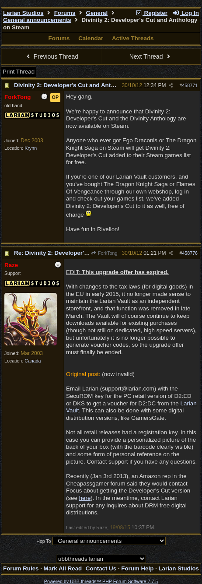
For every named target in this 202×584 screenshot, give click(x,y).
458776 (190, 253)
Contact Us (101, 568)
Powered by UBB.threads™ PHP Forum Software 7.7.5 (101, 581)
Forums (65, 13)
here (85, 498)
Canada (32, 360)
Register (151, 13)
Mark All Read (63, 568)
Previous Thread (51, 56)
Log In (186, 13)
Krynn (30, 148)
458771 (190, 85)
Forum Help (137, 568)
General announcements (37, 20)
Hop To (43, 541)
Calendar (90, 38)
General (97, 13)
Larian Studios (23, 13)
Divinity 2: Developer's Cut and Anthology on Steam (86, 85)
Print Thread (19, 71)
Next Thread (150, 56)
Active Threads (133, 38)
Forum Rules (20, 568)
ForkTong (104, 253)
